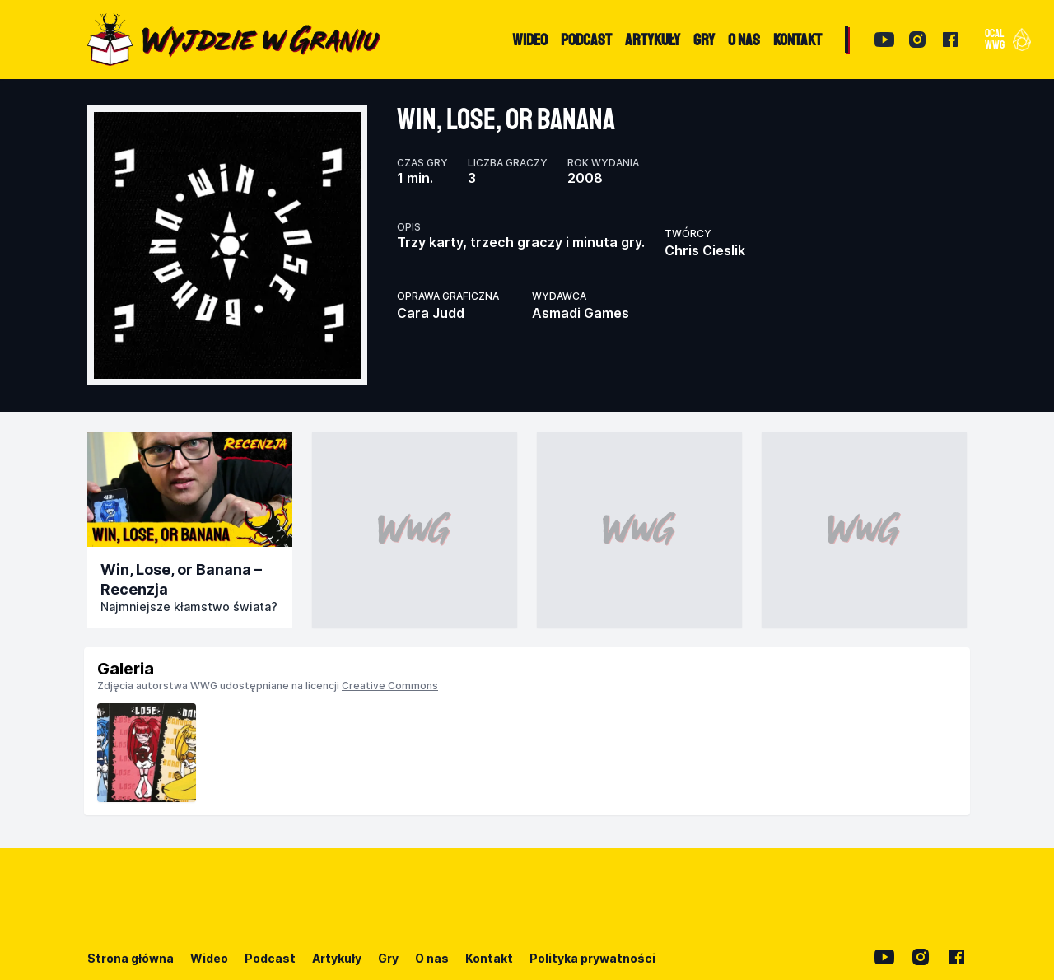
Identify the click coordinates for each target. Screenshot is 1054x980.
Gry (388, 958)
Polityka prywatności (592, 958)
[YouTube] (884, 39)
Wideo (209, 958)
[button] (1006, 39)
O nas (432, 958)
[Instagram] (917, 39)
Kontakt (489, 958)
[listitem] (146, 752)
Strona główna (130, 958)
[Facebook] (950, 39)
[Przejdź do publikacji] (189, 489)
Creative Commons (390, 685)
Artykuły (336, 958)
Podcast (270, 958)
